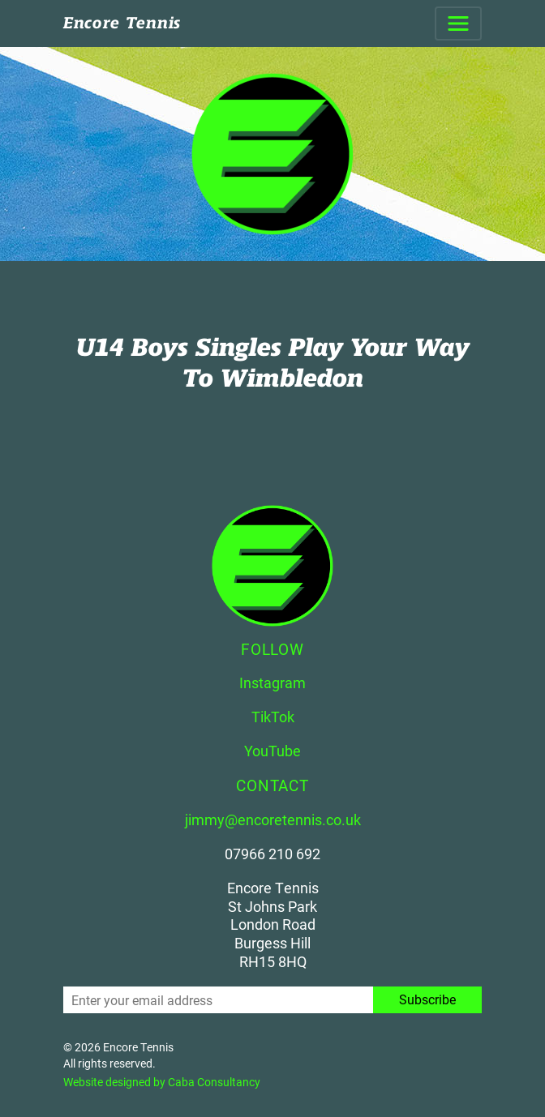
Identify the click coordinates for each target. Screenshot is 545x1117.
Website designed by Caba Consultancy (161, 1081)
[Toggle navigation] (458, 23)
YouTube (272, 750)
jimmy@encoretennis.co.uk (273, 819)
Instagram (272, 682)
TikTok (272, 716)
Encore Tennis (122, 23)
